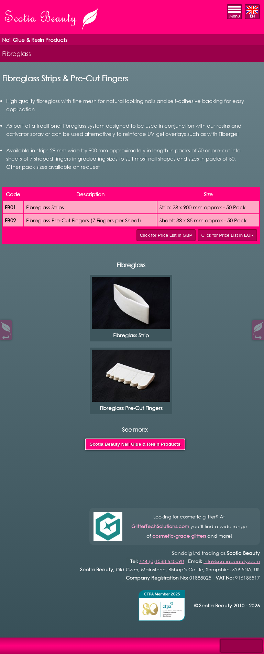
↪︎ (258, 335)
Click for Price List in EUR (227, 235)
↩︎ (6, 335)
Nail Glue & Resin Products (34, 40)
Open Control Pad (10, 644)
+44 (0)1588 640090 (161, 561)
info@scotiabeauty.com (232, 561)
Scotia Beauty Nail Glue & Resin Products (135, 444)
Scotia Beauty (52, 19)
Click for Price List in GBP (166, 235)
